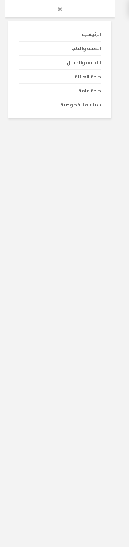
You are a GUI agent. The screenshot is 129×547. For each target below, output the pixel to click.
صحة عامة (100, 190)
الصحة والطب (98, 300)
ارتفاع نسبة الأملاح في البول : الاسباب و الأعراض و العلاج (66, 360)
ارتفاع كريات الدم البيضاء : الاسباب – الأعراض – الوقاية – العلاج (67, 470)
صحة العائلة (71, 300)
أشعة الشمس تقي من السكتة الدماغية (72, 246)
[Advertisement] (64, 108)
